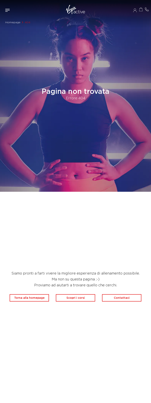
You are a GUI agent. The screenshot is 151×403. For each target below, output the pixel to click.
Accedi (135, 10)
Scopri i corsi (75, 297)
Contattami (147, 9)
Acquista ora (141, 9)
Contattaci (122, 297)
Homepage (12, 22)
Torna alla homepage (29, 297)
